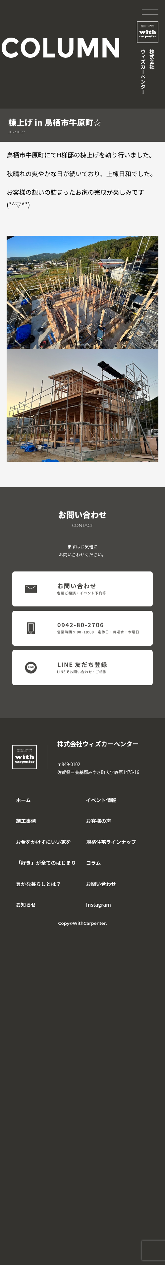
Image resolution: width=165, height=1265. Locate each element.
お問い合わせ (101, 883)
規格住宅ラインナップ (111, 841)
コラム (93, 862)
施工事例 (26, 820)
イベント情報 (101, 799)
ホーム (23, 799)
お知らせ (26, 904)
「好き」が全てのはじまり (46, 862)
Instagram (98, 904)
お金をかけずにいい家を (43, 841)
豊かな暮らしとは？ (38, 883)
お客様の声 (98, 820)
